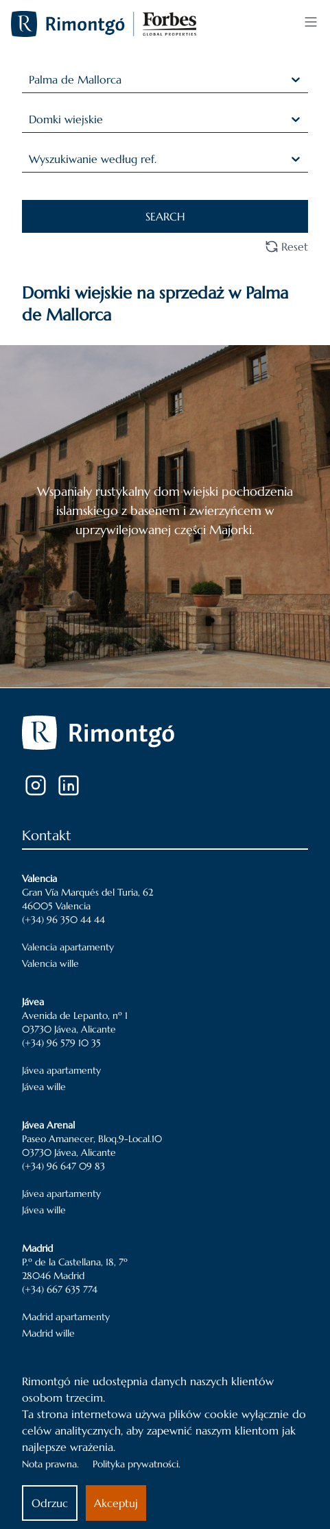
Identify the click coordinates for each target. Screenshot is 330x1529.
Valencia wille (50, 963)
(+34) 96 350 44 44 (63, 919)
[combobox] (30, 79)
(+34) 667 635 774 (59, 1289)
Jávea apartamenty (61, 1070)
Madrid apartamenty (66, 1317)
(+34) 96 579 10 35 (61, 1043)
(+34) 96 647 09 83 (63, 1166)
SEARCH (165, 216)
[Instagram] (35, 785)
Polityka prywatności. (136, 1464)
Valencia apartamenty (68, 947)
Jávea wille (44, 1087)
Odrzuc (50, 1503)
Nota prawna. (50, 1464)
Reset (286, 246)
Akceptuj (116, 1503)
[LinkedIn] (68, 785)
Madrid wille (48, 1333)
